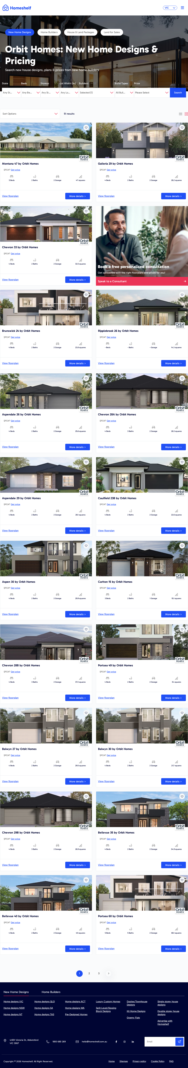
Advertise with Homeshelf (164, 1022)
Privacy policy (139, 1061)
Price (137, 83)
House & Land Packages (80, 32)
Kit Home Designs (136, 1011)
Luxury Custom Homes (108, 1001)
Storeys (45, 83)
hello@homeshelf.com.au (94, 1041)
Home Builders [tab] (51, 992)
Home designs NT (13, 1014)
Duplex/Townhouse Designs (137, 1003)
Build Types (121, 83)
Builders (83, 83)
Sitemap (124, 1061)
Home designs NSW (14, 1008)
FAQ (171, 1061)
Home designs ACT (75, 1001)
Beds (24, 83)
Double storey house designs (168, 1013)
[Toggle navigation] (181, 7)
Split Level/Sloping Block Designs (106, 1010)
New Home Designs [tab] (16, 992)
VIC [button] (170, 7)
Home (112, 1061)
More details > (77, 196)
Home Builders (49, 32)
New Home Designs (19, 32)
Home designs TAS (44, 1014)
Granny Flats (133, 1017)
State (5, 83)
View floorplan (10, 196)
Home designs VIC (13, 1001)
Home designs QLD (44, 1001)
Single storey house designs (167, 1003)
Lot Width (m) (68, 83)
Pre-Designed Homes (76, 1014)
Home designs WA (74, 1008)
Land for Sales (112, 32)
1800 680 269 (59, 1041)
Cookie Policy (157, 1061)
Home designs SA (43, 1008)
